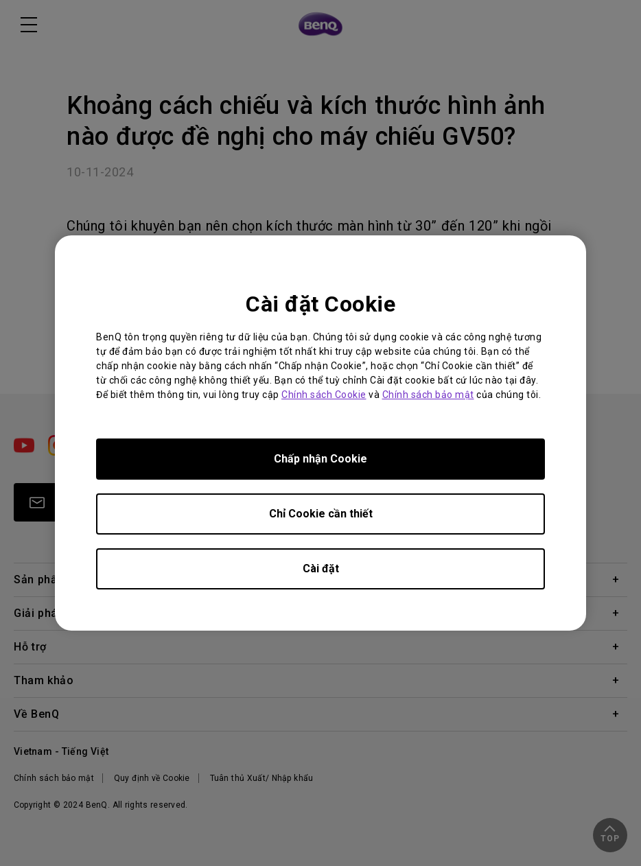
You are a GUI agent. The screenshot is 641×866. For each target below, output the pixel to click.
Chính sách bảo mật (428, 394)
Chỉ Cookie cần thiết (321, 513)
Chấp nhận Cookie (320, 458)
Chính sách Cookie (323, 394)
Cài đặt (321, 568)
